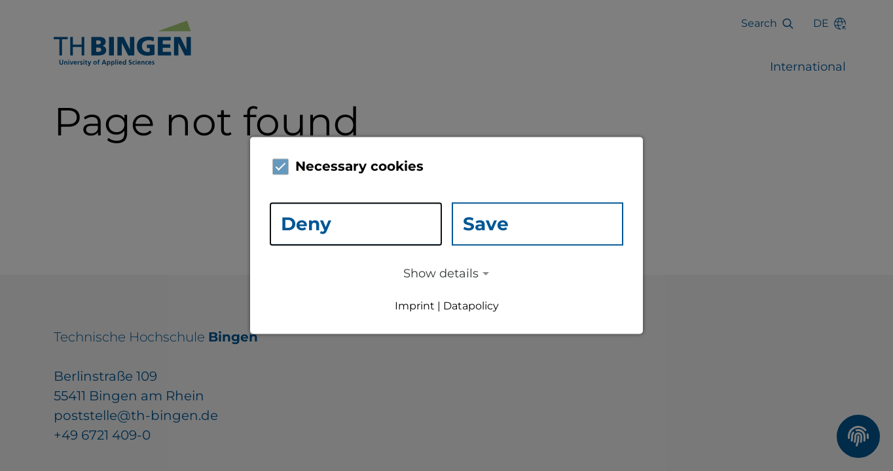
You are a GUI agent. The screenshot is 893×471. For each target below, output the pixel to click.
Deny (306, 224)
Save (486, 224)
